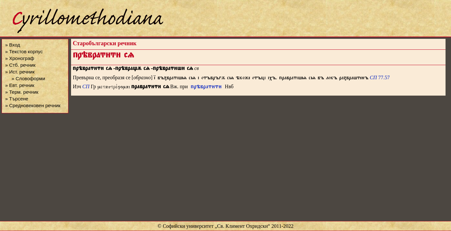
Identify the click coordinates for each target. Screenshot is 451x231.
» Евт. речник (19, 85)
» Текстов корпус (24, 51)
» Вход (12, 44)
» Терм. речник (21, 92)
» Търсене (16, 98)
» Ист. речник (20, 71)
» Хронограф (19, 58)
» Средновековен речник (32, 105)
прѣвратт (206, 87)
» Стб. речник (20, 65)
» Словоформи (28, 78)
